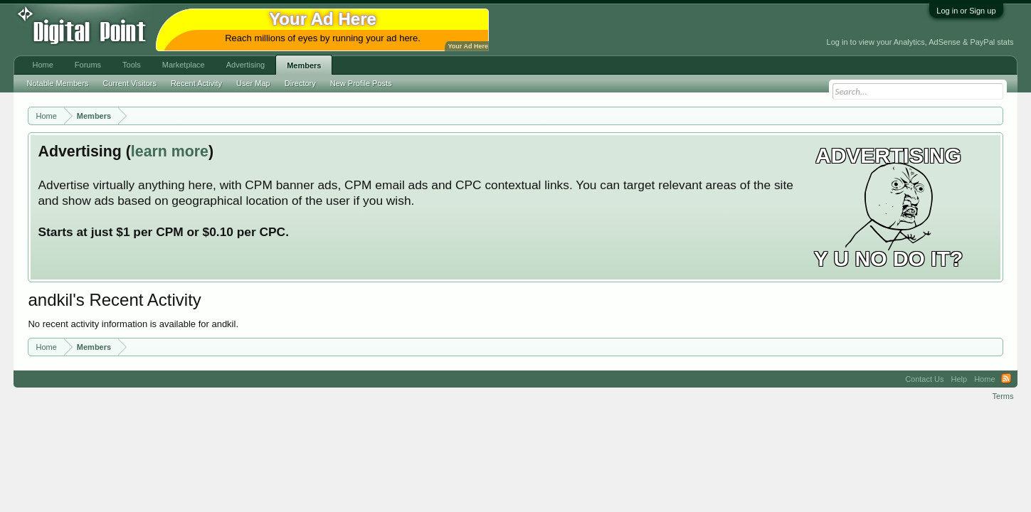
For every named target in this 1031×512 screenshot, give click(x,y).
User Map (253, 83)
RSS (1006, 379)
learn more (169, 151)
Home (42, 64)
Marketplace (183, 64)
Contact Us (924, 379)
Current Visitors (129, 83)
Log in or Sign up (965, 10)
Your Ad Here (467, 46)
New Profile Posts (361, 83)
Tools (131, 64)
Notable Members (57, 83)
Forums (88, 64)
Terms (1003, 396)
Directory (300, 83)
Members (304, 65)
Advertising (245, 64)
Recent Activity (196, 83)
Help (959, 379)
